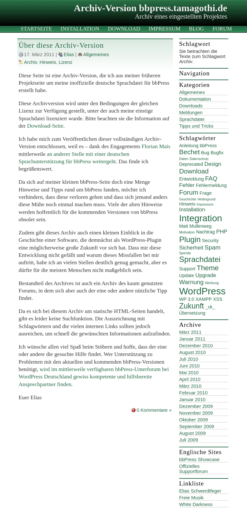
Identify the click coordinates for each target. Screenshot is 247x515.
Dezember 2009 (196, 406)
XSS (217, 299)
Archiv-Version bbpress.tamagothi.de (150, 8)
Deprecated (191, 164)
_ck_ (210, 306)
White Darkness (196, 504)
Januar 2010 (192, 399)
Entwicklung (191, 179)
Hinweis (48, 62)
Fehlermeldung (211, 185)
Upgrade (205, 275)
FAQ (211, 178)
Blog (196, 29)
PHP (221, 232)
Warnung (191, 282)
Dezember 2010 (196, 345)
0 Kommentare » (154, 410)
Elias (69, 54)
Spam (213, 247)
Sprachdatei (192, 119)
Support (187, 268)
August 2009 (192, 433)
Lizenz (65, 62)
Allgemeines (96, 54)
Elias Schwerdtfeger (200, 491)
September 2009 (196, 426)
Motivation (187, 232)
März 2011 (190, 332)
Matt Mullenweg (195, 226)
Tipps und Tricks (196, 126)
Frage (206, 193)
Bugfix (217, 152)
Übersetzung (192, 313)
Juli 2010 (188, 359)
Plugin (190, 239)
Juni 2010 (189, 365)
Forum (222, 29)
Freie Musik (191, 497)
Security (210, 240)
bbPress (208, 145)
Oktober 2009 (193, 419)
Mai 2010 (189, 372)
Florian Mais (156, 146)
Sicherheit (191, 248)
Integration (200, 218)
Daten (183, 159)
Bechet (189, 152)
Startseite (36, 29)
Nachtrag (205, 231)
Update (186, 275)
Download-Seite (45, 126)
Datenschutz (198, 159)
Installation (79, 29)
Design (212, 164)
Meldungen (191, 112)
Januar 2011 (192, 339)
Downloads (191, 105)
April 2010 (189, 379)
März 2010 (190, 386)
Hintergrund (206, 199)
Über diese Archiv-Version (61, 45)
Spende (185, 253)
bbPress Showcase (199, 459)
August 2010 (192, 352)
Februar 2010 (193, 392)
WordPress (202, 291)
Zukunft (191, 306)
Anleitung (188, 145)
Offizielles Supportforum (193, 469)
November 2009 (196, 413)
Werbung (212, 283)
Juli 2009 (188, 440)
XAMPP (204, 299)
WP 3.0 (186, 299)
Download (124, 29)
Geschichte (187, 199)
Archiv (30, 62)
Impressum (164, 29)
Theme (208, 268)
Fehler (187, 185)
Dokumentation (195, 99)
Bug (205, 152)
